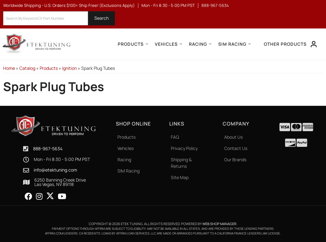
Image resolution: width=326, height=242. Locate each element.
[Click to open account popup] (314, 44)
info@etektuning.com (55, 170)
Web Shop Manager (219, 223)
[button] (59, 18)
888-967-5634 (47, 149)
